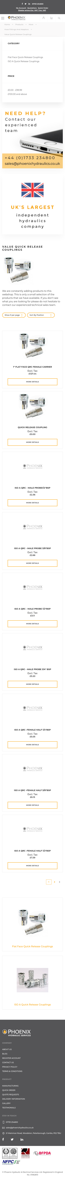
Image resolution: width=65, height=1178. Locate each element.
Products (19, 24)
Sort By (33, 315)
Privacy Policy (9, 1067)
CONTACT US (8, 1062)
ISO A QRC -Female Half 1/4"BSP (32, 729)
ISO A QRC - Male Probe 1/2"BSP (32, 609)
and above (17, 94)
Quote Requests (10, 1094)
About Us (7, 1049)
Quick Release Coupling (32, 427)
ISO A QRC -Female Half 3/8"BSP (32, 790)
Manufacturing (10, 1086)
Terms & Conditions (12, 1071)
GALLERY (6, 1103)
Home (7, 24)
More (31, 24)
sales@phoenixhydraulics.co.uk (20, 1128)
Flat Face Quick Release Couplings (25, 57)
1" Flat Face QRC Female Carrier (32, 367)
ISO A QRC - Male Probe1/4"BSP (32, 488)
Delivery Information (13, 1099)
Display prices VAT (32, 10)
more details (32, 382)
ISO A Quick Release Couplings (23, 61)
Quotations (32, 8)
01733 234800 (37, 4)
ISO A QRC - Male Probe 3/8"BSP (32, 548)
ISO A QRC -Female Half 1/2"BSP (32, 850)
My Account (21, 8)
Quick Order (43, 8)
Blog (4, 1054)
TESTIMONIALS (9, 1108)
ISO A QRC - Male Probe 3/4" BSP (32, 669)
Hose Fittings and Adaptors (16, 29)
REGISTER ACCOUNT (11, 1058)
